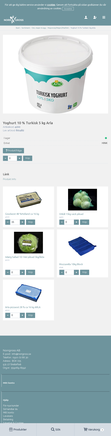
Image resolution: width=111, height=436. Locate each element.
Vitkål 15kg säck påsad (71, 214)
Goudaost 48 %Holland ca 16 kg (22, 214)
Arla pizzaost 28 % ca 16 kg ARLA (22, 307)
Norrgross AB (11, 350)
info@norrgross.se (21, 354)
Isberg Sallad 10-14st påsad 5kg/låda (24, 257)
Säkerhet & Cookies (13, 423)
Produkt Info (9, 179)
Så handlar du (10, 409)
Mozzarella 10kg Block (71, 264)
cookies (51, 4)
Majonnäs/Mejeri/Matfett (58, 28)
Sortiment (26, 28)
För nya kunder (11, 405)
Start (18, 28)
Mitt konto (8, 412)
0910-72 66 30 (20, 357)
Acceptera (68, 9)
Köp (27, 158)
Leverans (8, 416)
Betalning (8, 419)
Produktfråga (13, 150)
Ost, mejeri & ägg (39, 28)
